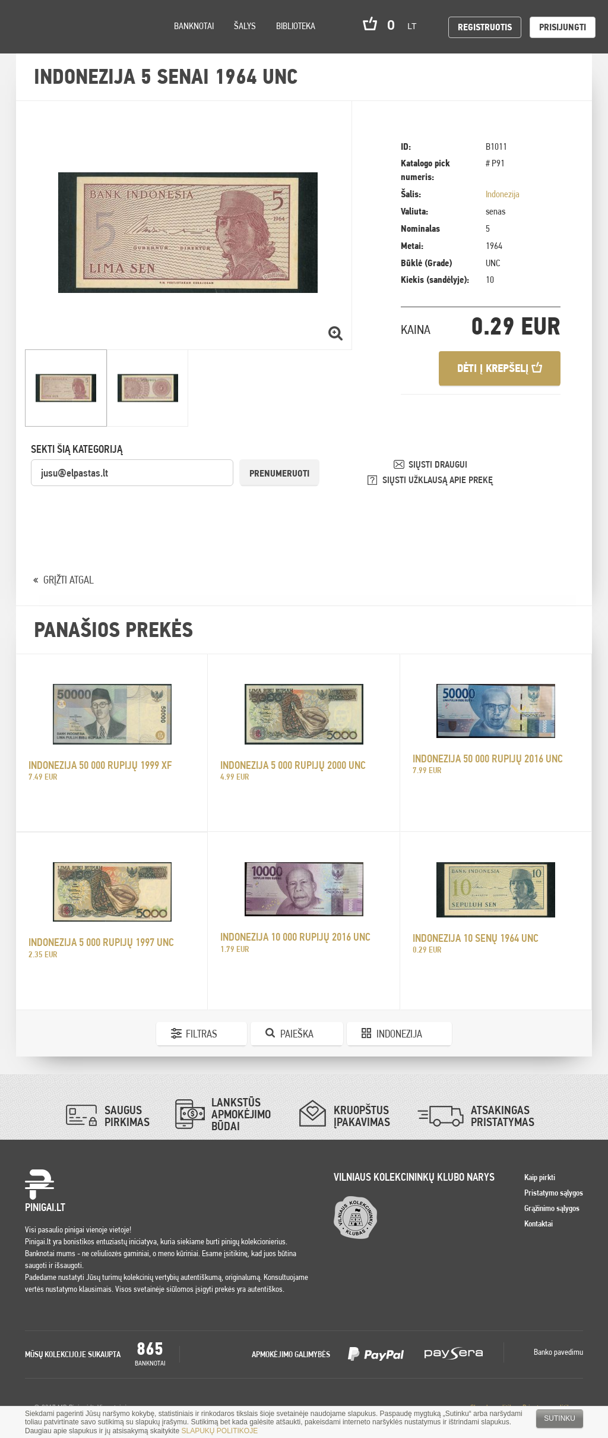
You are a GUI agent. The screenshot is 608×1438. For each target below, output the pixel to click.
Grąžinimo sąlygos (552, 1208)
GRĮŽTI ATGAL (68, 579)
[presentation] (121, 510)
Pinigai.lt (27, 27)
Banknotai (194, 25)
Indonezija (503, 194)
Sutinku (559, 1418)
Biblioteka (295, 25)
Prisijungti (562, 27)
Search (108, 42)
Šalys (245, 25)
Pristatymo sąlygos (553, 1192)
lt (415, 26)
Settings (77, 42)
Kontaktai (538, 1223)
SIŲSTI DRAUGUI (437, 464)
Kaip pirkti (539, 1177)
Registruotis (485, 27)
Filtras (201, 1033)
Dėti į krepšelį (499, 368)
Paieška (297, 1033)
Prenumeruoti (279, 473)
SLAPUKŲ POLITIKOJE (219, 1431)
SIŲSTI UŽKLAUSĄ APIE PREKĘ (437, 479)
